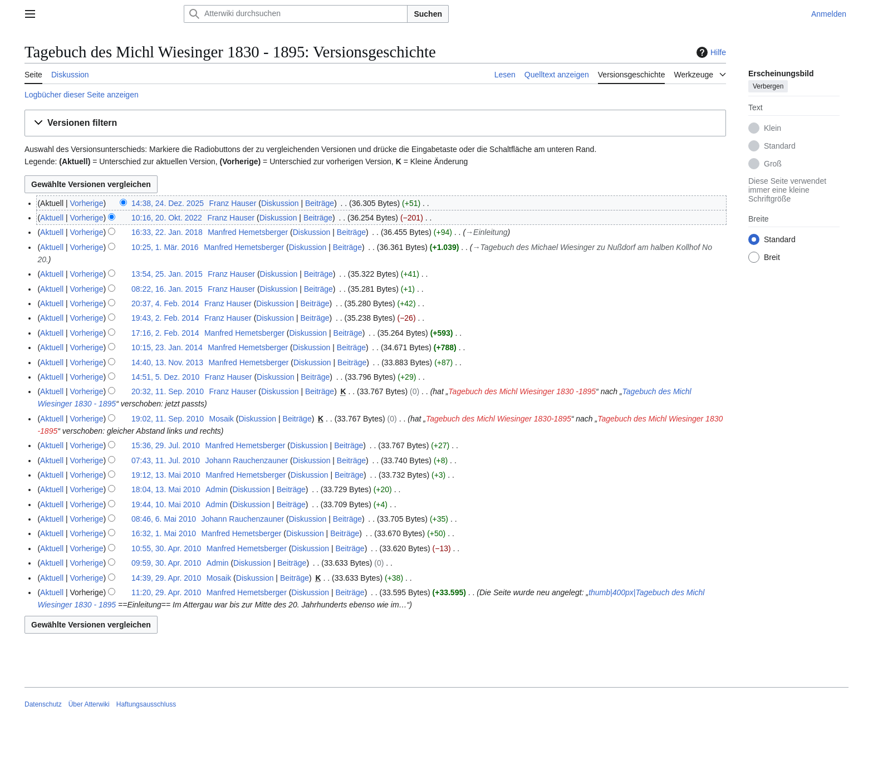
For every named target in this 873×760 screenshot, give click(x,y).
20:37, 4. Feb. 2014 (165, 303)
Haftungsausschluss (146, 704)
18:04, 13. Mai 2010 (165, 489)
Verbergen (768, 86)
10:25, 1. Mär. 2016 (165, 247)
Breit (772, 257)
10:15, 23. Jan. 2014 (167, 347)
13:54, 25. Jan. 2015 (167, 273)
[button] (375, 123)
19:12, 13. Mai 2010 (165, 474)
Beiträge (319, 203)
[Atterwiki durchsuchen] (296, 14)
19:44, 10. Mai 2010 (165, 504)
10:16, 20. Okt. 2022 (166, 217)
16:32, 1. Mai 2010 (163, 533)
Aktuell (51, 217)
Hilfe (710, 52)
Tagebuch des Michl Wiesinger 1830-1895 (498, 418)
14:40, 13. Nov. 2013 (167, 362)
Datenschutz (43, 704)
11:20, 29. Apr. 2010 (166, 592)
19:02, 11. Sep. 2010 (167, 418)
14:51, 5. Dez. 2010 (165, 376)
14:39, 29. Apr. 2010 (166, 577)
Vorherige (87, 203)
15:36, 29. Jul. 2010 (165, 445)
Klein (772, 128)
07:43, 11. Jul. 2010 (165, 460)
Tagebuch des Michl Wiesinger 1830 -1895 (522, 391)
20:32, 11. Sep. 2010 (167, 391)
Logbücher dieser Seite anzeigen (81, 94)
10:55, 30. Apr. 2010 (166, 548)
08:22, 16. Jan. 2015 (167, 289)
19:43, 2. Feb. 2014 (165, 317)
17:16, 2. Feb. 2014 (165, 332)
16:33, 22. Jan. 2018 (167, 232)
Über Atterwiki (89, 704)
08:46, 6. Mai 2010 (163, 518)
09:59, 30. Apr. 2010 (166, 562)
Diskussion (280, 203)
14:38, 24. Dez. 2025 (167, 203)
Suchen (428, 13)
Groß (773, 163)
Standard (780, 145)
